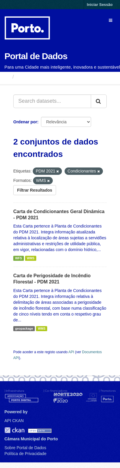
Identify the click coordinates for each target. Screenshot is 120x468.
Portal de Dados (35, 56)
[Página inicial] (6, 77)
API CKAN (14, 420)
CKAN (14, 430)
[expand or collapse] (111, 20)
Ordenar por (25, 122)
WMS (30, 258)
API (71, 352)
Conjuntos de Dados (42, 77)
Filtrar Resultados (34, 190)
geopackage (24, 328)
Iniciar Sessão (100, 4)
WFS (18, 258)
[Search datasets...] (52, 101)
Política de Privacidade (25, 453)
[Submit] (99, 101)
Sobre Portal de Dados (25, 447)
